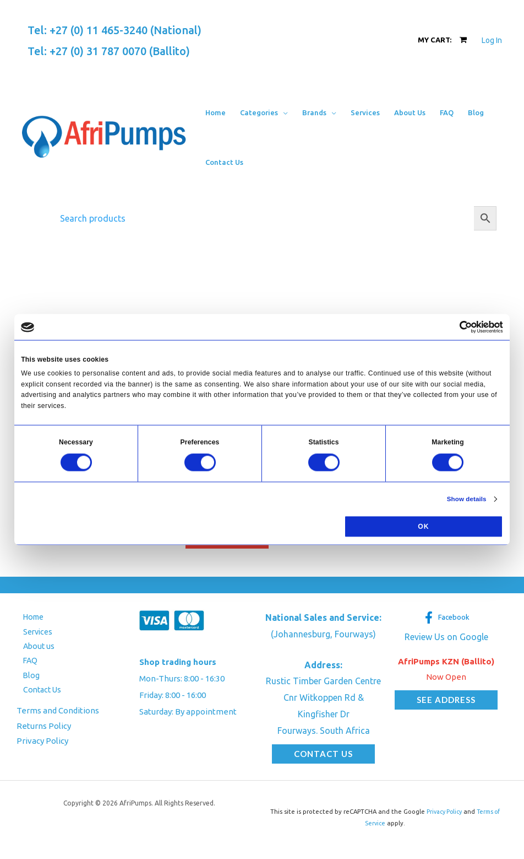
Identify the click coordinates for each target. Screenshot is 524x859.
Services (32, 633)
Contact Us (37, 695)
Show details (465, 499)
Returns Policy (44, 730)
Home (28, 617)
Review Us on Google (446, 637)
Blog (25, 679)
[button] (283, 112)
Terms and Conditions (58, 715)
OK (423, 526)
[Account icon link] (492, 40)
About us (33, 648)
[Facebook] (446, 618)
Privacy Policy (42, 746)
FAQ (24, 664)
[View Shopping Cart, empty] (442, 40)
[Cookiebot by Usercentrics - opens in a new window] (455, 327)
